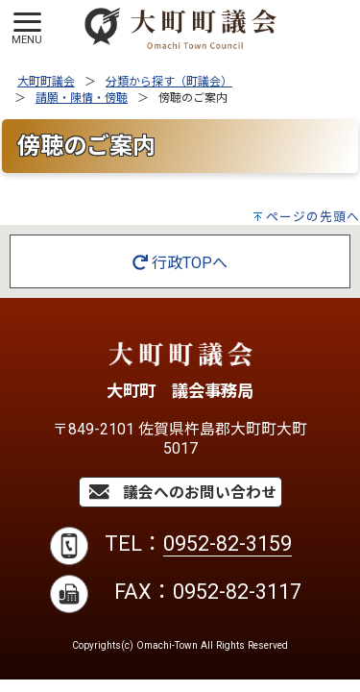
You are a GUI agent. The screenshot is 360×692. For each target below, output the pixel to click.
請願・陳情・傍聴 (82, 98)
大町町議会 (46, 81)
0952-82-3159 (227, 543)
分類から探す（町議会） (169, 81)
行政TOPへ (180, 263)
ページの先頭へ (313, 217)
